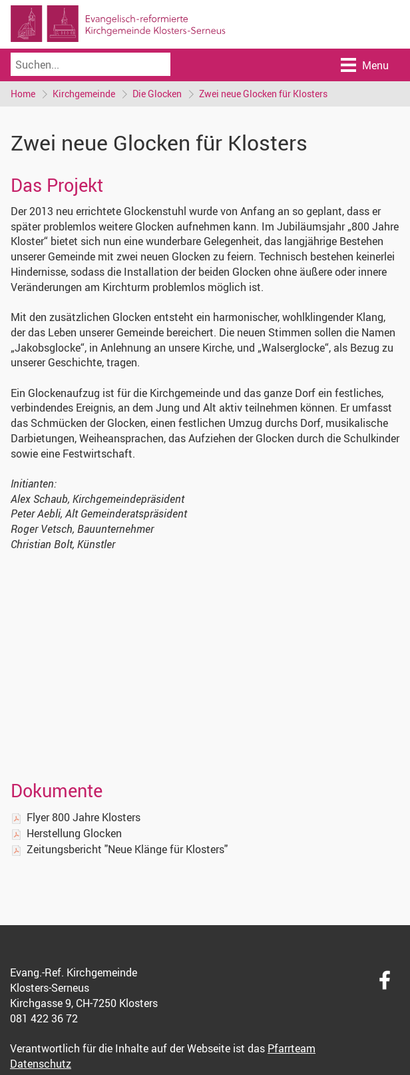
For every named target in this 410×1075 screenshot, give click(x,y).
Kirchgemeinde (84, 93)
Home (23, 93)
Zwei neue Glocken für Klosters (263, 93)
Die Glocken (157, 93)
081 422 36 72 (44, 1018)
